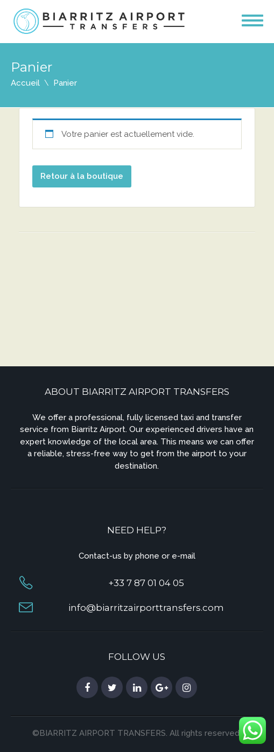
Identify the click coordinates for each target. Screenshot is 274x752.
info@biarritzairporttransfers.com (146, 607)
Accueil (25, 83)
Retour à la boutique (81, 176)
